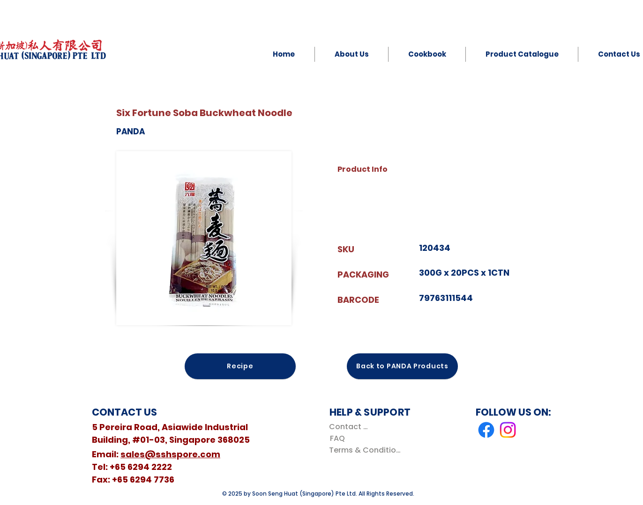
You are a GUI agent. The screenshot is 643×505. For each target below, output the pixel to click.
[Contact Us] (350, 426)
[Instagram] (507, 429)
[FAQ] (337, 438)
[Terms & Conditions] (366, 450)
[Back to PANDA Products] (402, 366)
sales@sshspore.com (170, 454)
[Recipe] (240, 366)
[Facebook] (486, 429)
